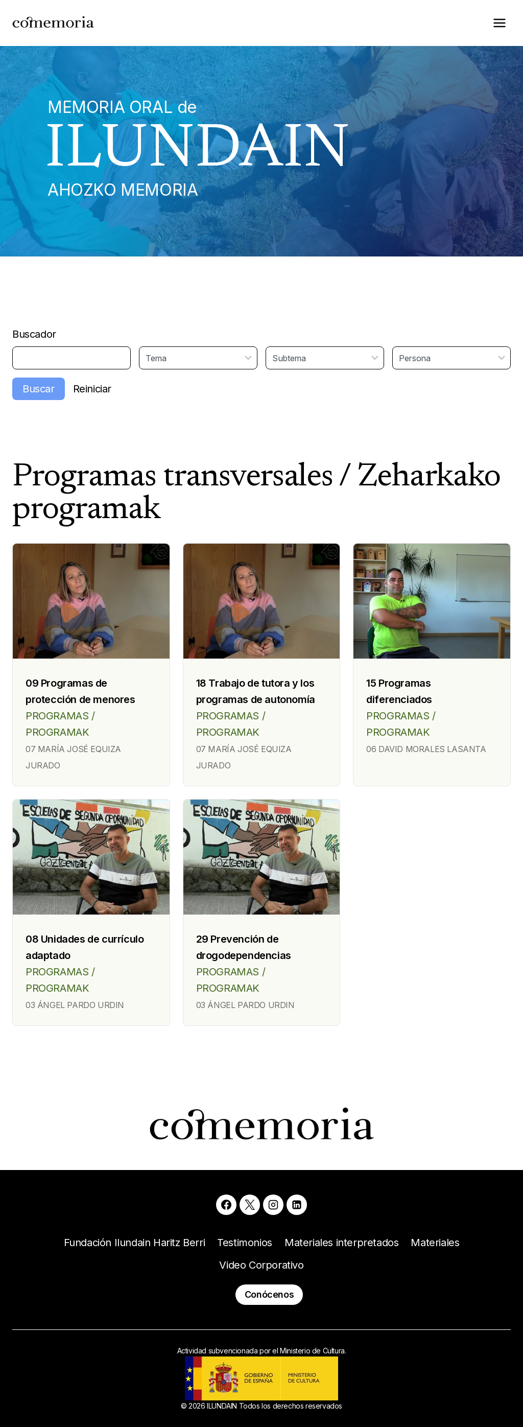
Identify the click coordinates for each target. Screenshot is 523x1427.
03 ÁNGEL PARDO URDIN (75, 1005)
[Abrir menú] (499, 23)
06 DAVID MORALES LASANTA (426, 749)
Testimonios (244, 1242)
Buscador (34, 334)
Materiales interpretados (341, 1242)
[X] (250, 1205)
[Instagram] (273, 1205)
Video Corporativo (261, 1265)
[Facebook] (226, 1205)
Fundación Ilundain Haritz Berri (134, 1242)
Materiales (435, 1242)
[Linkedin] (297, 1205)
